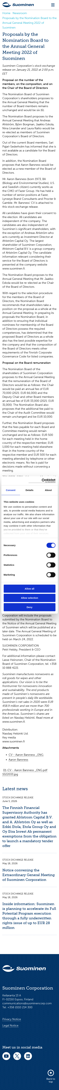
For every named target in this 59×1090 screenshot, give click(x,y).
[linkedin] (28, 1058)
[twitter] (17, 1058)
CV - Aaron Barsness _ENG (26, 755)
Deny (29, 607)
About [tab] (48, 490)
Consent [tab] (10, 490)
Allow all (29, 588)
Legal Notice (10, 1025)
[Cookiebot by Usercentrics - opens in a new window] (42, 481)
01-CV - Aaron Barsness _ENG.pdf (25, 770)
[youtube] (6, 1058)
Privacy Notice (11, 1019)
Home (6, 13)
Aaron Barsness (18, 759)
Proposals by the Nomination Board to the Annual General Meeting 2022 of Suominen (29, 22)
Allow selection (29, 597)
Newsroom (20, 13)
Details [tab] (30, 490)
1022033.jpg (10, 774)
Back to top (50, 1076)
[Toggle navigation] (53, 5)
